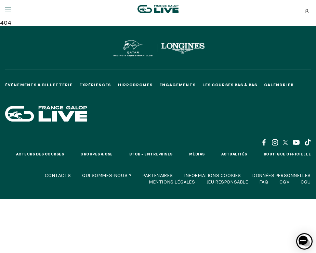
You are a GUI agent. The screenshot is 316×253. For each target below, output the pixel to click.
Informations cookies (212, 175)
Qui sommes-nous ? (106, 175)
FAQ (264, 181)
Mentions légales (172, 181)
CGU (306, 181)
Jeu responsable (227, 181)
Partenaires (158, 175)
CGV (284, 181)
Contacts (58, 175)
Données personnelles (281, 175)
